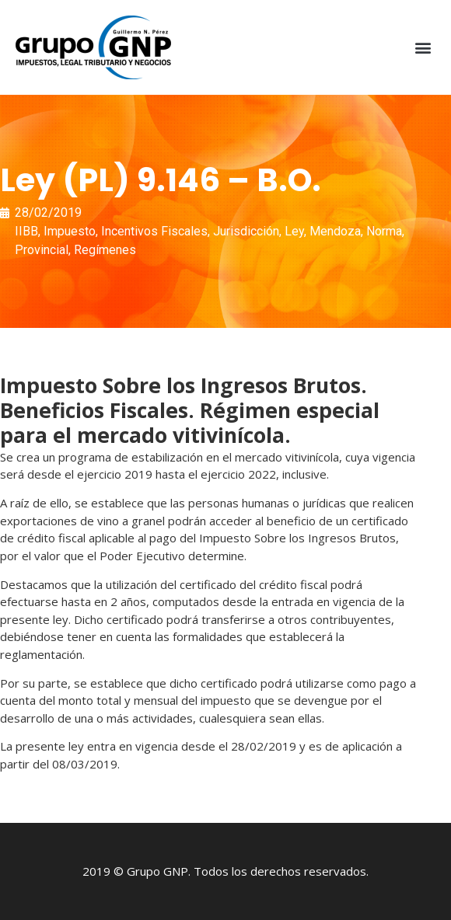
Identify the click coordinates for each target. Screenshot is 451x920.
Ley (294, 231)
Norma (384, 231)
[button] (422, 48)
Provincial (41, 249)
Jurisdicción (246, 231)
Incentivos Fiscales (154, 231)
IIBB (26, 231)
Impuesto (70, 231)
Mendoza (335, 231)
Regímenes (105, 249)
